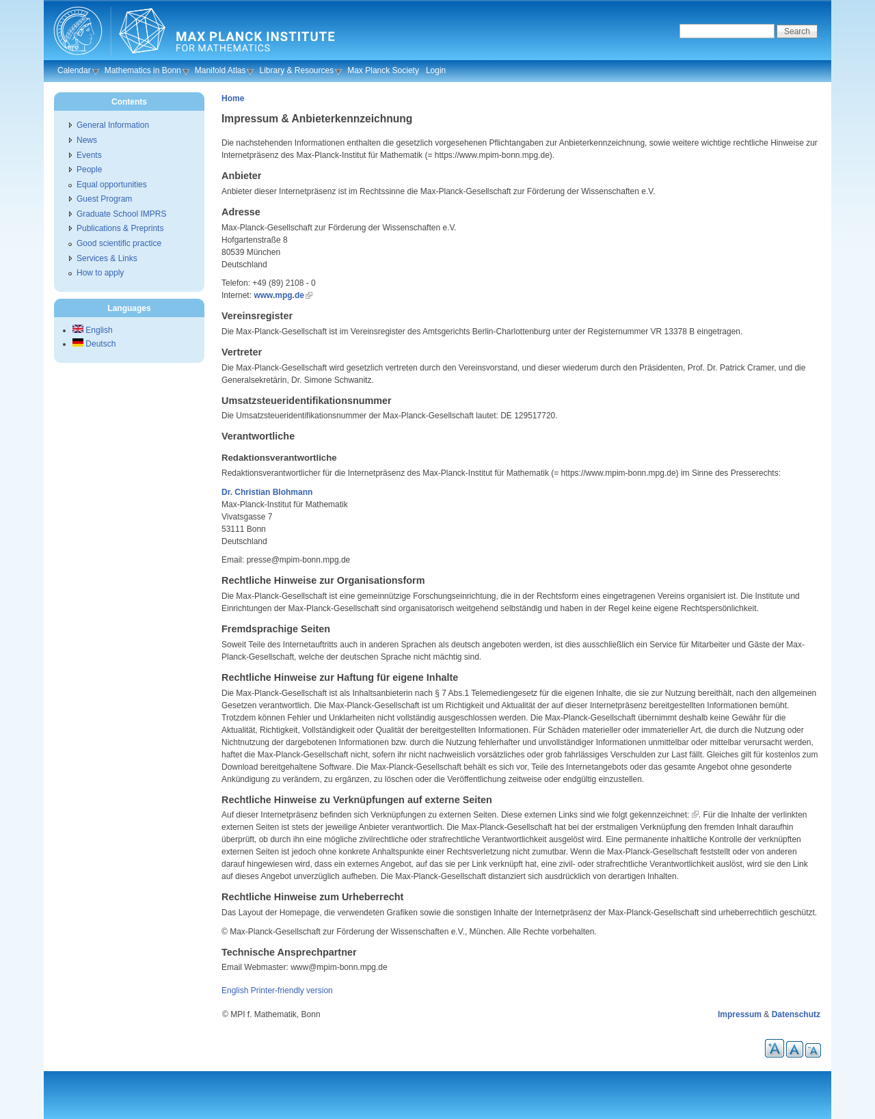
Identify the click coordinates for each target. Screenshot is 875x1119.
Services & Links (107, 258)
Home (232, 98)
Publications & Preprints (120, 228)
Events (89, 155)
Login (436, 70)
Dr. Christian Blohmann (266, 492)
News (87, 140)
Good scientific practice (119, 243)
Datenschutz (796, 1014)
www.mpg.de (279, 295)
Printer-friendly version (292, 990)
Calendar (74, 70)
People (89, 169)
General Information (113, 125)
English (234, 990)
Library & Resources (296, 70)
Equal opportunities (112, 184)
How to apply (100, 273)
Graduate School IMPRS (121, 214)
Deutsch (94, 344)
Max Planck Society (383, 70)
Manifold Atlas (220, 70)
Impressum (740, 1014)
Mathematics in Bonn (143, 70)
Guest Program (104, 199)
